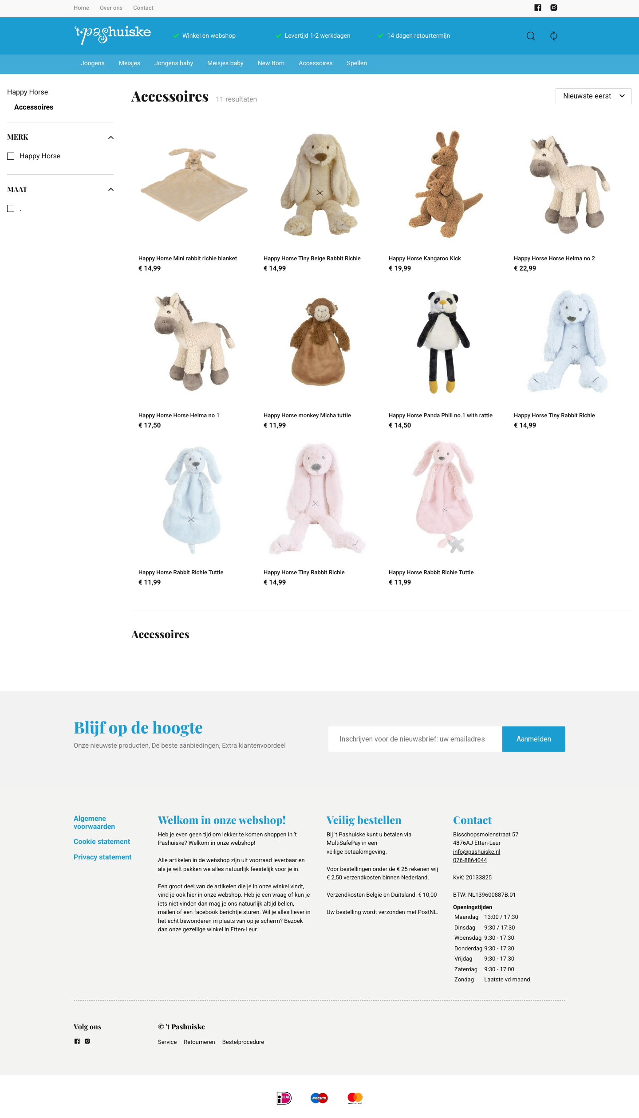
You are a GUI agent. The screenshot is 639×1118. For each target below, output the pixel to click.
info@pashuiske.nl (476, 852)
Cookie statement (102, 841)
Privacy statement (102, 857)
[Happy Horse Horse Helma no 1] (193, 357)
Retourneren (199, 1042)
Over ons (111, 8)
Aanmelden (534, 739)
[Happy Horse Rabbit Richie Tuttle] (193, 514)
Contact (143, 8)
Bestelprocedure (243, 1042)
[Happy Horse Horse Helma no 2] (569, 200)
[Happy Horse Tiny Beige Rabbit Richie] (319, 200)
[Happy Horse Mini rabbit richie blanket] (193, 200)
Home (81, 8)
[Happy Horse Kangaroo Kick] (444, 200)
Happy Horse (40, 156)
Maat (60, 189)
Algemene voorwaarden (94, 822)
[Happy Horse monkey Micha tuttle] (319, 357)
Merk (60, 137)
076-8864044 (470, 860)
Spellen (357, 63)
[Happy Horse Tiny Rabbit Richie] (569, 357)
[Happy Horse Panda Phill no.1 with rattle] (444, 357)
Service (167, 1042)
